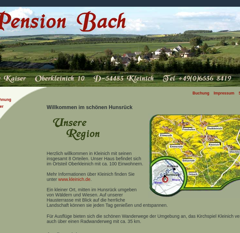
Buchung (201, 93)
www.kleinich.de (74, 179)
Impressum (224, 93)
